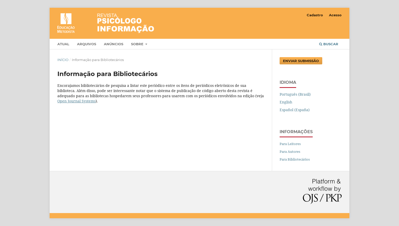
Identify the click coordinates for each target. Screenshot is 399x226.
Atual (63, 44)
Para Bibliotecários (295, 159)
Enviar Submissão (301, 61)
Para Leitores (290, 143)
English (286, 102)
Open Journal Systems (76, 101)
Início (62, 60)
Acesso (335, 15)
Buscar (328, 44)
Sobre (137, 44)
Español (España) (295, 109)
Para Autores (290, 151)
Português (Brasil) (295, 94)
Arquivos (86, 44)
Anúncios (113, 44)
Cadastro (315, 15)
